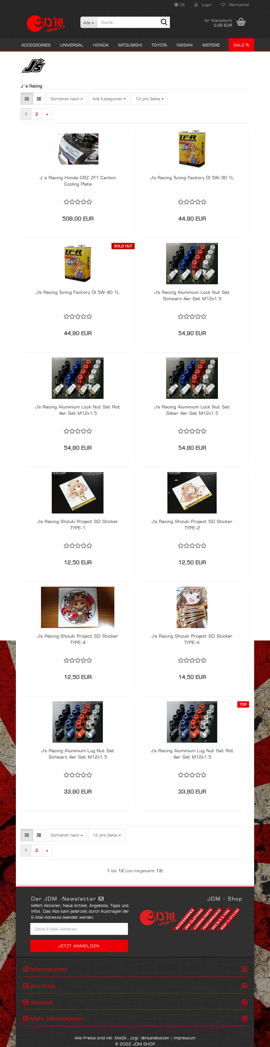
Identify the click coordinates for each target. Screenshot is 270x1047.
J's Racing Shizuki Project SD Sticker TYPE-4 (77, 639)
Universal (72, 44)
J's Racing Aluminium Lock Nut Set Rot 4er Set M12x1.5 (77, 410)
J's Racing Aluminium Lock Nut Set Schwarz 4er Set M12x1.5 (192, 295)
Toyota (159, 44)
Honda (101, 44)
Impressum (184, 1037)
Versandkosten (155, 1037)
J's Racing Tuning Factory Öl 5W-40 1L (77, 292)
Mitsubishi (130, 44)
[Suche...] (88, 22)
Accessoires (36, 44)
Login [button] (203, 4)
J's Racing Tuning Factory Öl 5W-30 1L (192, 177)
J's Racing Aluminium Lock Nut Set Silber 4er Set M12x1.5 (192, 410)
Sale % (241, 44)
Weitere (211, 44)
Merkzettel (235, 4)
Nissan (184, 44)
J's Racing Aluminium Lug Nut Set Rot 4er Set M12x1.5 (192, 754)
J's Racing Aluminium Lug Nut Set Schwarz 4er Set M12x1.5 (77, 754)
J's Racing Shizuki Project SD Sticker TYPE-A (192, 639)
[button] (180, 5)
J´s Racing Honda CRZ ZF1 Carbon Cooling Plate (78, 181)
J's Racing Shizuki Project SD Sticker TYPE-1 (77, 524)
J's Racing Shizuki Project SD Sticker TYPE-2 (192, 524)
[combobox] (66, 99)
